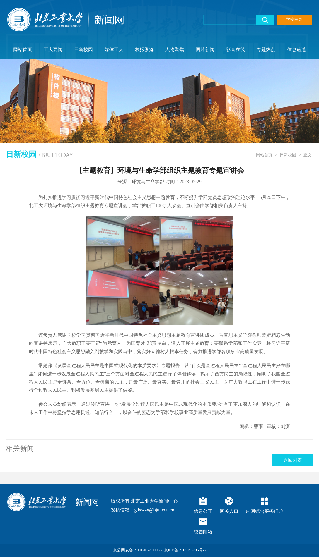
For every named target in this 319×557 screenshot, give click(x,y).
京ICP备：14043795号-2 (185, 550)
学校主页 (294, 19)
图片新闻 (205, 49)
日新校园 (83, 49)
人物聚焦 (174, 49)
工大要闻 (53, 49)
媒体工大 (114, 49)
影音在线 (235, 49)
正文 (307, 155)
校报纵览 (144, 49)
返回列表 (292, 460)
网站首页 (22, 49)
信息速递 (296, 49)
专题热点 (266, 49)
